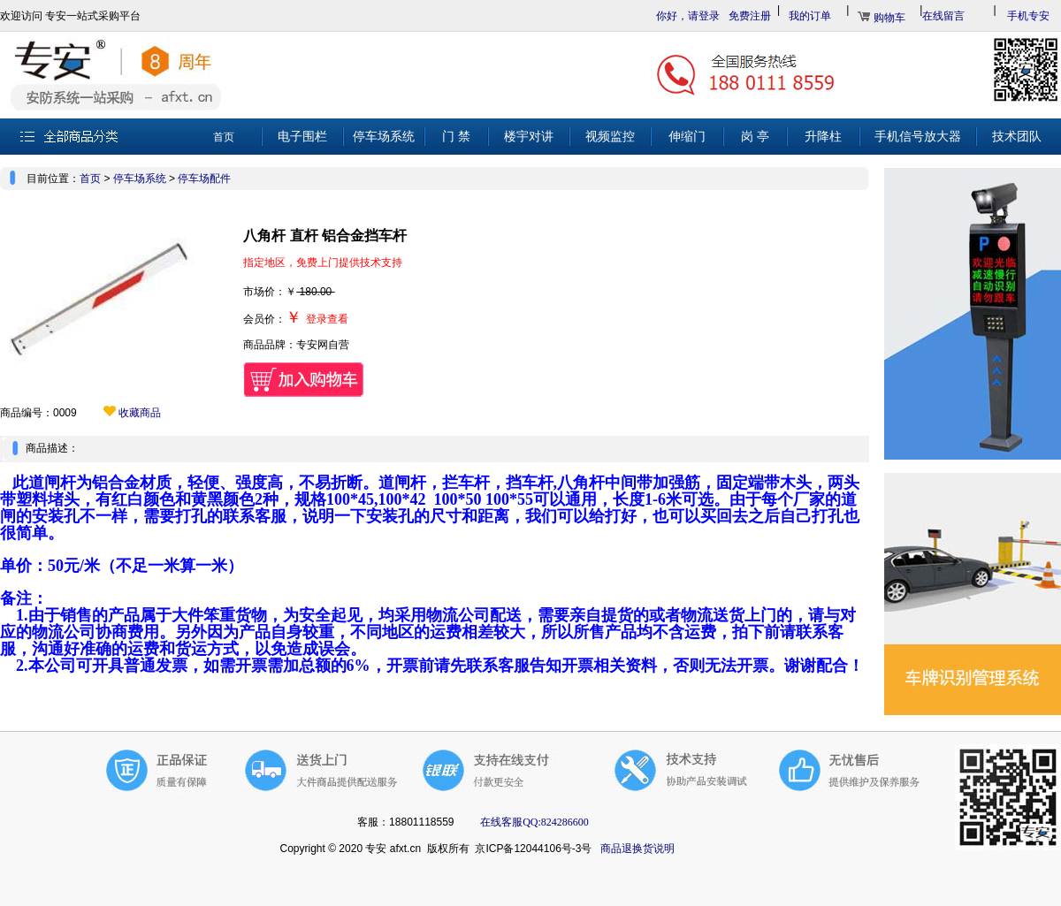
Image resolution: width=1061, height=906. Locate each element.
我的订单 (810, 16)
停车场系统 (139, 178)
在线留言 (943, 16)
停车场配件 (204, 178)
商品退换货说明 (637, 848)
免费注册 (750, 16)
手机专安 (1028, 16)
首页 (90, 178)
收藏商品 (132, 413)
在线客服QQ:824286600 (533, 822)
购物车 (889, 17)
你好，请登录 (688, 16)
